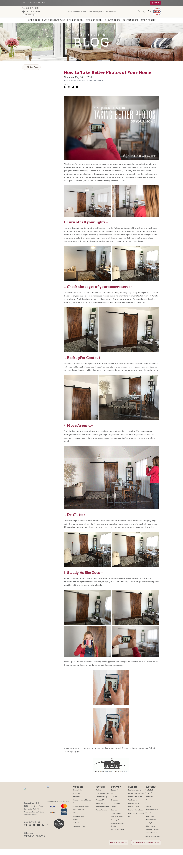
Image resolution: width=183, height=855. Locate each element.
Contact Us (114, 276)
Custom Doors (132, 20)
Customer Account (151, 289)
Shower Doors (114, 20)
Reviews (99, 276)
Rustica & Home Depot (136, 296)
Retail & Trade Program (136, 280)
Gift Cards (76, 309)
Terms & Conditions (151, 296)
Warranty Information (152, 299)
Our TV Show (115, 290)
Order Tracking (116, 300)
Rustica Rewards (102, 296)
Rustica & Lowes (134, 293)
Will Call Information (117, 316)
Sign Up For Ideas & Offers (34, 2)
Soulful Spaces (101, 290)
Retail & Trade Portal (135, 283)
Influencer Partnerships (136, 300)
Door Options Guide (103, 280)
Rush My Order (150, 309)
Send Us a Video (150, 306)
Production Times (116, 303)
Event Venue (115, 286)
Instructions (77, 283)
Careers (113, 293)
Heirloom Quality (102, 283)
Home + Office (77, 276)
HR (130, 303)
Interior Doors (75, 20)
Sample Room (149, 279)
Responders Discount (152, 316)
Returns (147, 293)
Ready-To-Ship (149, 20)
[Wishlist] (144, 11)
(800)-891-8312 (30, 301)
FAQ (146, 286)
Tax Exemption (133, 286)
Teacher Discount (150, 319)
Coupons (114, 296)
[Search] (139, 11)
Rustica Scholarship (135, 276)
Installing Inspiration (103, 293)
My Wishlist (77, 280)
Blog (112, 280)
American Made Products (81, 293)
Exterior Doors (94, 20)
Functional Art (101, 286)
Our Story (114, 283)
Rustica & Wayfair (134, 290)
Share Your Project (79, 296)
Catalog (75, 299)
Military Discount (150, 313)
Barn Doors (32, 20)
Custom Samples (78, 303)
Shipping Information (117, 306)
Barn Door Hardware (52, 20)
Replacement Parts (79, 313)
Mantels (75, 306)
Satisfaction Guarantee (152, 323)
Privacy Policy (149, 303)
